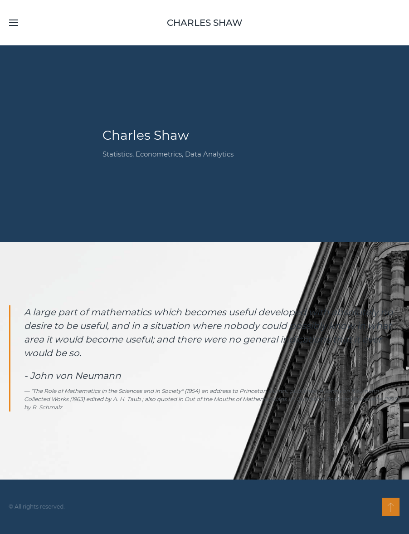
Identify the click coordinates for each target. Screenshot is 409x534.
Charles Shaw (205, 22)
